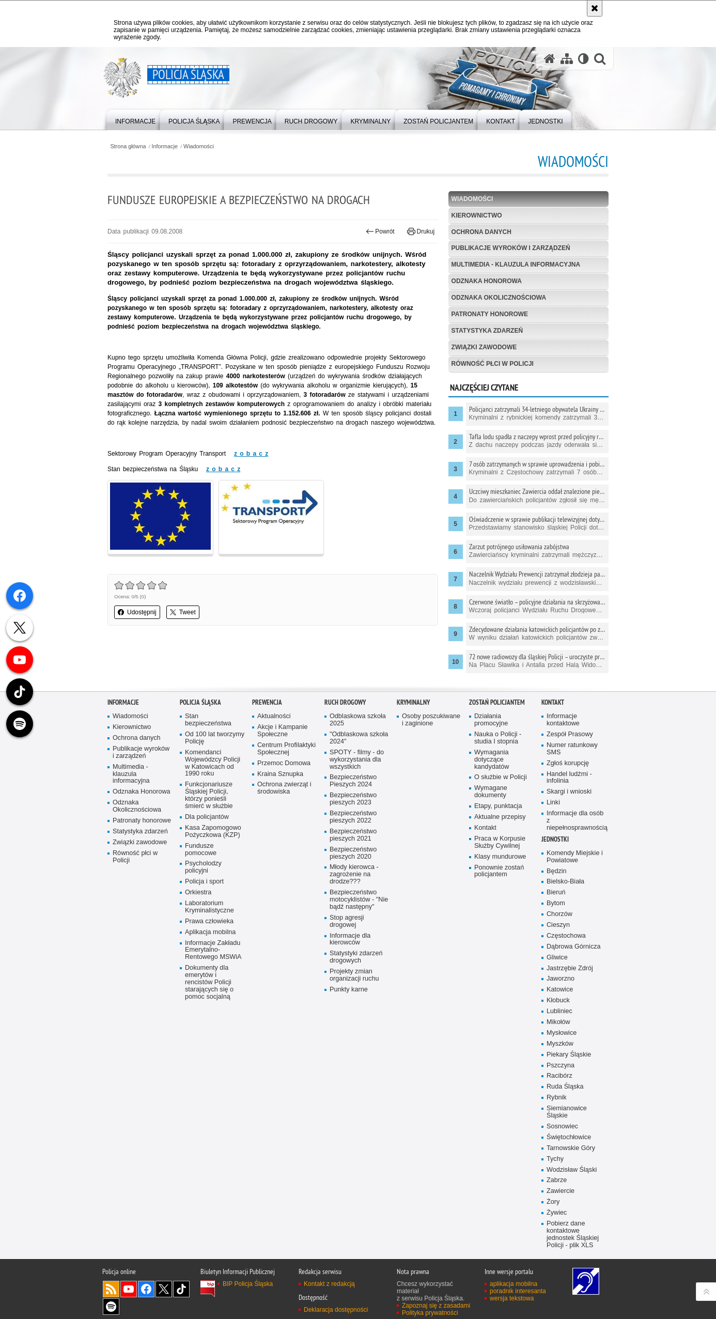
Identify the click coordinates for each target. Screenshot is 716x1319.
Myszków (560, 1048)
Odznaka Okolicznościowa (499, 297)
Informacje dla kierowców (350, 944)
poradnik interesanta (518, 1295)
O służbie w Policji (500, 782)
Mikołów (558, 1026)
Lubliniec (559, 1016)
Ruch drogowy (345, 707)
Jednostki (555, 844)
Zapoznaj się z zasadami (436, 1310)
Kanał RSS (111, 1293)
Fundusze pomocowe (200, 854)
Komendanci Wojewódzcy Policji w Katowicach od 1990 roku (212, 768)
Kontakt (485, 832)
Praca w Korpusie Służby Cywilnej (499, 847)
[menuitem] (135, 119)
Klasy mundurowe (500, 861)
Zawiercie (560, 1195)
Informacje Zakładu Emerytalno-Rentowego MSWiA (213, 955)
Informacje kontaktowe (563, 725)
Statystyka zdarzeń (487, 330)
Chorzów (559, 918)
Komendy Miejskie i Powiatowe (575, 861)
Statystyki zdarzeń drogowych (356, 962)
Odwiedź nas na (128, 1293)
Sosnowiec (562, 1131)
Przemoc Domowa (283, 768)
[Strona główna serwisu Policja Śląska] (549, 58)
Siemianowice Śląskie (567, 1117)
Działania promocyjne (491, 725)
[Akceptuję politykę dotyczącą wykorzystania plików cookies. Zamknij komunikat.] (594, 8)
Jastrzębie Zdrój (570, 973)
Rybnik (557, 1102)
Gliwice (557, 962)
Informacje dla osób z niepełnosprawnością (576, 825)
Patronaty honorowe (490, 314)
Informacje (165, 146)
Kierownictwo (477, 215)
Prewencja (267, 707)
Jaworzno (560, 984)
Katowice (560, 994)
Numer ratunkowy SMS (572, 754)
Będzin (557, 876)
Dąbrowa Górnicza (574, 951)
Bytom (556, 908)
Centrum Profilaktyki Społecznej (286, 754)
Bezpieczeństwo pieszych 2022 (353, 822)
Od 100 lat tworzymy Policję (214, 743)
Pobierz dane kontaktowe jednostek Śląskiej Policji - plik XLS (573, 1239)
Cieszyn (558, 929)
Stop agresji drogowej (347, 926)
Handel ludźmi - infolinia (569, 782)
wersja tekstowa (512, 1303)
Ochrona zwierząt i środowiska (284, 793)
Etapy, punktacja (498, 811)
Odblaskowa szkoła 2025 (358, 725)
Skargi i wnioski (569, 796)
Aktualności (274, 721)
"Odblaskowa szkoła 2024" (359, 743)
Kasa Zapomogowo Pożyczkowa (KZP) (213, 836)
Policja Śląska (200, 707)
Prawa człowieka (209, 926)
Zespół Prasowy (570, 739)
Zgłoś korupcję (568, 768)
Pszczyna (560, 1070)
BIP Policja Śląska (248, 1288)
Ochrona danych (481, 232)
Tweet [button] (183, 612)
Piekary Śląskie (569, 1059)
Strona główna (128, 146)
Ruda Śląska (565, 1091)
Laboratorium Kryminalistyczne (209, 912)
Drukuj (420, 231)
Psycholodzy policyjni (203, 872)
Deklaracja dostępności (336, 1314)
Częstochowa (566, 940)
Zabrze (557, 1185)
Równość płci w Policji (493, 363)
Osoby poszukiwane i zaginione (431, 725)
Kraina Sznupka (280, 778)
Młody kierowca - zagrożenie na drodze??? (354, 879)
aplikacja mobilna (513, 1288)
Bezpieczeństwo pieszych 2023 (353, 804)
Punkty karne (349, 994)
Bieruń (556, 897)
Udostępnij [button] (137, 612)
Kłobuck (558, 1005)
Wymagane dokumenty (490, 796)
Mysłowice (562, 1037)
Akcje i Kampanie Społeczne (282, 735)
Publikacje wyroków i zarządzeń (511, 248)
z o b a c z (251, 453)
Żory (553, 1206)
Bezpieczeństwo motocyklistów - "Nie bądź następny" (359, 904)
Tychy (555, 1163)
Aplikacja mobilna (210, 937)
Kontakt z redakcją (329, 1288)
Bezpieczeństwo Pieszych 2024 (353, 786)
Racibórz (559, 1081)
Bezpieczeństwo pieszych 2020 (353, 858)
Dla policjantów (207, 821)
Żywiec (557, 1217)
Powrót (380, 231)
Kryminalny (413, 707)
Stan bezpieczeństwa (208, 725)
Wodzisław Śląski (572, 1174)
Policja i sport (204, 886)
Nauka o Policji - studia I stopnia (497, 743)
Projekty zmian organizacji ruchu (354, 980)
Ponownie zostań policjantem (499, 876)
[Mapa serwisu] (567, 58)
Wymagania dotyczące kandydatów (491, 764)
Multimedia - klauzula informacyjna (516, 264)
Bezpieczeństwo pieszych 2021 (353, 840)
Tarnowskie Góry (571, 1153)
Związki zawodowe (484, 347)
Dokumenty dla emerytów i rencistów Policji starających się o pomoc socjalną (209, 987)
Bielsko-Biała (565, 886)
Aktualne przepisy (500, 821)
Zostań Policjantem (497, 707)
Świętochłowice (569, 1142)
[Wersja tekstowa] (583, 58)
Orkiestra (198, 897)
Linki (553, 807)
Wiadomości (198, 146)
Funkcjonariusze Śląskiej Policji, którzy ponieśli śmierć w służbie (209, 800)
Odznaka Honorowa (487, 281)
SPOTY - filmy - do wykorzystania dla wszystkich (357, 764)
